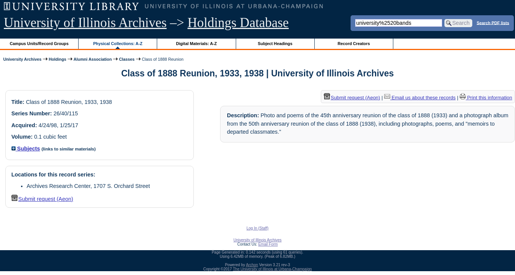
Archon (252, 265)
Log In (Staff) (257, 228)
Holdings (57, 59)
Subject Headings (275, 43)
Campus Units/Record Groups (39, 43)
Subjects (25, 149)
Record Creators (354, 43)
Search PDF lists (492, 22)
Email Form (268, 244)
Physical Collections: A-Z (117, 43)
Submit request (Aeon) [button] (42, 199)
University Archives (22, 59)
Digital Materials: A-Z (196, 43)
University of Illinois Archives (85, 22)
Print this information (486, 97)
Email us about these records (419, 97)
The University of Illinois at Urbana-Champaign (272, 269)
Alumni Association (93, 59)
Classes (127, 59)
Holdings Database (238, 22)
